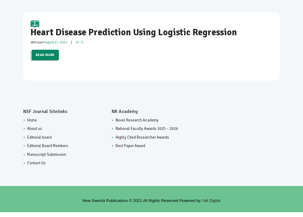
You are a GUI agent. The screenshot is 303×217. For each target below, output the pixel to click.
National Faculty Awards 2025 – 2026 (147, 128)
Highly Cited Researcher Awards (142, 137)
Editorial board (39, 137)
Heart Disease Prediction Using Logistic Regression (151, 29)
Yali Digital (211, 200)
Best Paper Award (130, 145)
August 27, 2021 (55, 42)
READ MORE (45, 55)
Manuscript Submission (46, 154)
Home (32, 120)
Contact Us (36, 163)
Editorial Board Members (47, 145)
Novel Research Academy (137, 120)
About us (34, 128)
